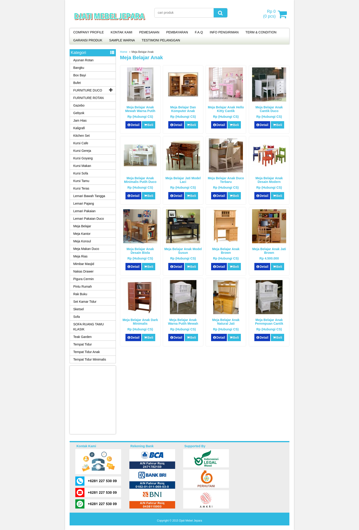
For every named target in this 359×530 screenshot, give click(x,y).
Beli (148, 125)
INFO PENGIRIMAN (224, 32)
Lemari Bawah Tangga (89, 196)
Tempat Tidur (82, 344)
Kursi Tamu (81, 181)
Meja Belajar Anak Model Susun (183, 250)
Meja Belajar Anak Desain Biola (140, 250)
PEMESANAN (149, 32)
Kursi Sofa (80, 173)
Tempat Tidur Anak (86, 352)
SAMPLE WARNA (122, 40)
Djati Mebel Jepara (190, 520)
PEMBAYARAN (177, 32)
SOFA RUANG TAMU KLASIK (88, 326)
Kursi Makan (82, 166)
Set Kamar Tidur (84, 301)
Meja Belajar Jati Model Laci (183, 180)
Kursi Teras (81, 188)
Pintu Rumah (82, 286)
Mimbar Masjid (83, 264)
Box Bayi (79, 75)
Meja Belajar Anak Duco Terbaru (226, 180)
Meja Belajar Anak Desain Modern (269, 180)
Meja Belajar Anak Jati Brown (269, 250)
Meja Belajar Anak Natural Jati (225, 321)
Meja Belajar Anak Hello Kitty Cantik (226, 109)
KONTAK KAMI (121, 32)
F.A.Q (199, 32)
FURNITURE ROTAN (88, 98)
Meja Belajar (82, 226)
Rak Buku (80, 294)
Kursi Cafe (80, 143)
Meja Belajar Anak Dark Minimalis (140, 321)
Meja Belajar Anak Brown (225, 250)
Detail (133, 125)
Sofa (76, 317)
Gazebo (78, 105)
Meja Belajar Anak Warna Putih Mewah (183, 321)
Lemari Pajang (83, 203)
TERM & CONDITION (260, 32)
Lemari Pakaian (84, 211)
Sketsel (78, 309)
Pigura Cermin (83, 279)
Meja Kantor (81, 234)
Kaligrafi (79, 128)
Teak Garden (82, 337)
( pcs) (270, 14)
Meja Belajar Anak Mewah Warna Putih (140, 109)
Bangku (78, 68)
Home (123, 52)
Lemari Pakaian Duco (88, 218)
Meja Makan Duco (86, 249)
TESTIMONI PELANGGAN (161, 40)
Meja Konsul (82, 241)
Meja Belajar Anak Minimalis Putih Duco (140, 180)
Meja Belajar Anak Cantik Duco (269, 109)
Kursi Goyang (83, 158)
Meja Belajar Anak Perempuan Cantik (269, 321)
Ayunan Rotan (83, 60)
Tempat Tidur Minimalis (89, 359)
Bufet (77, 83)
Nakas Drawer (83, 271)
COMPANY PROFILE (88, 32)
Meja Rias (80, 256)
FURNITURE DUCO (87, 90)
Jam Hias (80, 120)
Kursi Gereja (82, 151)
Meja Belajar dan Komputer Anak (183, 109)
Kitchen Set (81, 135)
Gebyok (78, 113)
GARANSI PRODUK (87, 40)
